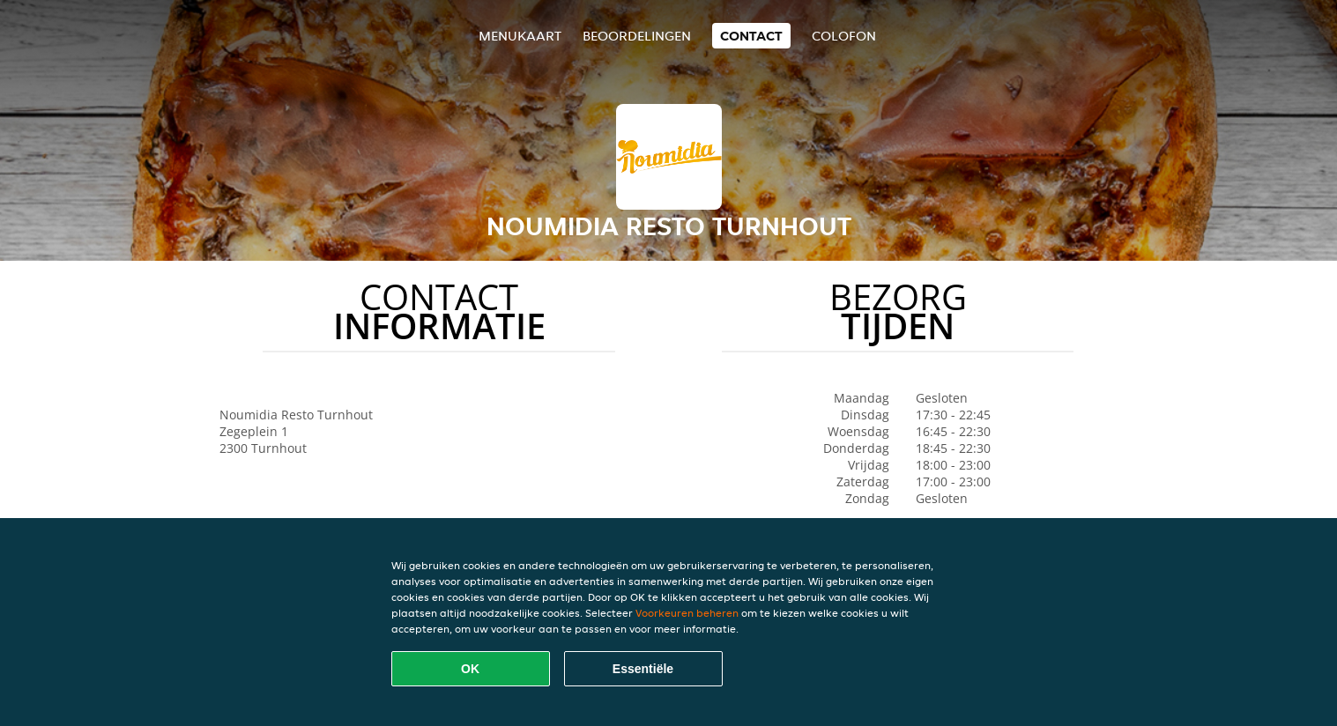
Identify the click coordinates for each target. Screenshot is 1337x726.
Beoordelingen (637, 35)
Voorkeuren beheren (687, 612)
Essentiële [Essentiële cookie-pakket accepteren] (643, 669)
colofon (844, 35)
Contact (751, 35)
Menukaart (520, 35)
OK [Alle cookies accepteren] (470, 669)
